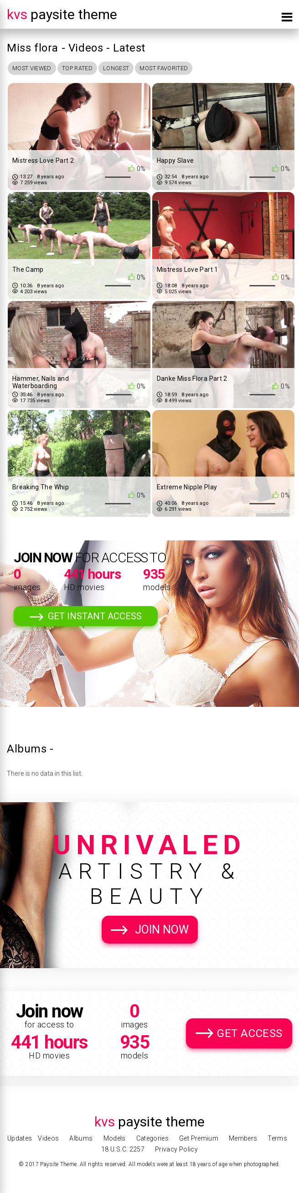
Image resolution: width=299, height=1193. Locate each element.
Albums (81, 1138)
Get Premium (198, 1138)
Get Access (250, 1034)
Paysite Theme (62, 14)
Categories (152, 1138)
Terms (277, 1138)
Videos (48, 1138)
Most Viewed (34, 68)
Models (114, 1138)
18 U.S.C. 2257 (122, 1149)
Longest (127, 68)
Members (243, 1138)
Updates (19, 1138)
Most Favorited (180, 68)
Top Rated (84, 68)
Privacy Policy (176, 1149)
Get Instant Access (95, 617)
